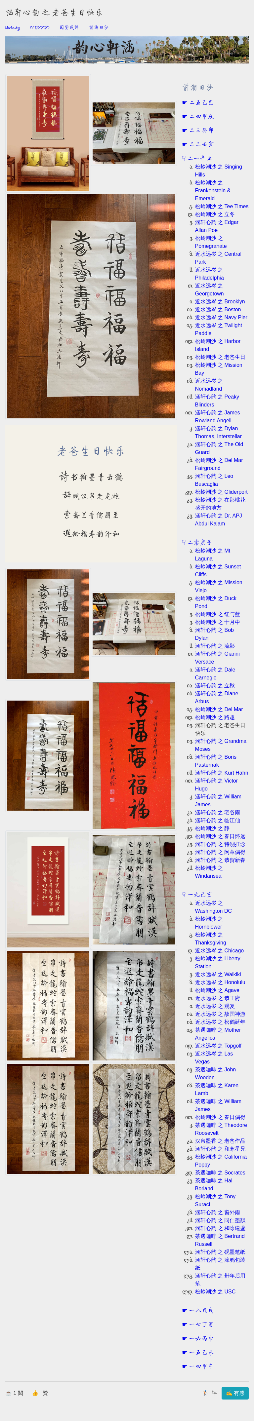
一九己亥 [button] (199, 895)
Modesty (12, 28)
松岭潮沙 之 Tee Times (222, 206)
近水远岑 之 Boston (218, 309)
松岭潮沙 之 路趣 (215, 717)
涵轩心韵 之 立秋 (215, 685)
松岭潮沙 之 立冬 (215, 214)
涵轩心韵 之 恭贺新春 (220, 860)
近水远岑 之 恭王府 (217, 998)
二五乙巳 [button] (201, 103)
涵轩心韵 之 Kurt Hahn (221, 773)
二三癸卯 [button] (201, 131)
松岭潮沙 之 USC (215, 1291)
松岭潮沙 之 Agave (217, 990)
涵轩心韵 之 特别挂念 (220, 844)
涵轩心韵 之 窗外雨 (217, 1212)
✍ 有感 (235, 1393)
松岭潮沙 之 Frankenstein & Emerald (213, 190)
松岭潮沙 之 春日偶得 (220, 1117)
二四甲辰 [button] (201, 117)
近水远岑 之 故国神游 (220, 1014)
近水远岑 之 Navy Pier (221, 317)
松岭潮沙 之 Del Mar (219, 709)
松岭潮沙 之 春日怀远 (220, 836)
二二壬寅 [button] (201, 145)
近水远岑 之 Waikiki (218, 974)
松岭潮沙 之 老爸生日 (220, 357)
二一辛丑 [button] (199, 159)
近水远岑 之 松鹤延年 (220, 1022)
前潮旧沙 (99, 28)
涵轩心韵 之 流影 (215, 646)
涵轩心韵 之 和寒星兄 (220, 1149)
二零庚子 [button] (199, 543)
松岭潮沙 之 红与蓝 (217, 614)
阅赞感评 (69, 28)
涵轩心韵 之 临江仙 (217, 820)
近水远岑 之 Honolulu (220, 982)
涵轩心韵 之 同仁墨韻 (220, 1220)
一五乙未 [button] (201, 1353)
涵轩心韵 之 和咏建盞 (220, 1228)
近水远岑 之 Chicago (219, 950)
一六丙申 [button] (201, 1339)
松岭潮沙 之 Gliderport (221, 492)
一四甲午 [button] (201, 1367)
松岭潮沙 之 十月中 (217, 622)
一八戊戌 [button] (201, 1311)
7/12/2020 (39, 28)
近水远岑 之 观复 (215, 1006)
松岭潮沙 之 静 (212, 828)
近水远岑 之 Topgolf (218, 1046)
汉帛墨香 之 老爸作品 (220, 1141)
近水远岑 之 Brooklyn (220, 301)
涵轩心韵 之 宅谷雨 (217, 812)
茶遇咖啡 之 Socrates (220, 1172)
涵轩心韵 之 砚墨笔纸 (220, 1252)
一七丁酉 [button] (201, 1325)
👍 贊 (40, 1393)
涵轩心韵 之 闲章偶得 (220, 852)
